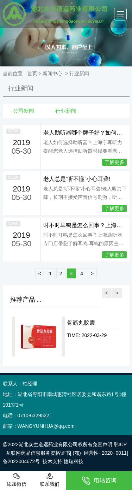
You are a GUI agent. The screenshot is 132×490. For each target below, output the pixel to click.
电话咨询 (99, 480)
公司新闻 (23, 111)
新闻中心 (52, 73)
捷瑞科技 (73, 461)
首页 (32, 73)
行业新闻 (20, 88)
